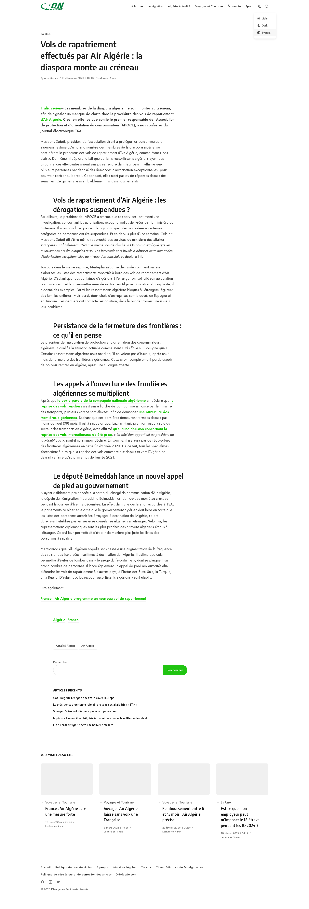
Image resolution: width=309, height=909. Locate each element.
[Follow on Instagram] (50, 882)
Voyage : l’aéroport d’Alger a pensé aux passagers (85, 711)
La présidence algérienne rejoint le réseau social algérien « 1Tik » (95, 704)
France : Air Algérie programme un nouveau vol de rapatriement (93, 598)
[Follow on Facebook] (42, 882)
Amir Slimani (51, 78)
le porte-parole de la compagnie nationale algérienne (101, 400)
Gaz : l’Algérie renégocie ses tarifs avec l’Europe (83, 698)
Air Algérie (88, 646)
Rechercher (60, 662)
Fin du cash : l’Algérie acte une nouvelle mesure (83, 725)
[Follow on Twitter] (58, 882)
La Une (45, 34)
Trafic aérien (51, 108)
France (73, 619)
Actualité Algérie (65, 646)
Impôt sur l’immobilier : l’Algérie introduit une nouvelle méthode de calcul (100, 718)
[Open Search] (267, 6)
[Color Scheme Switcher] (259, 6)
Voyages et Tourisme (60, 802)
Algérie (59, 619)
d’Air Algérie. (51, 119)
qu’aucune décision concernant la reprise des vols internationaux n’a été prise (104, 431)
